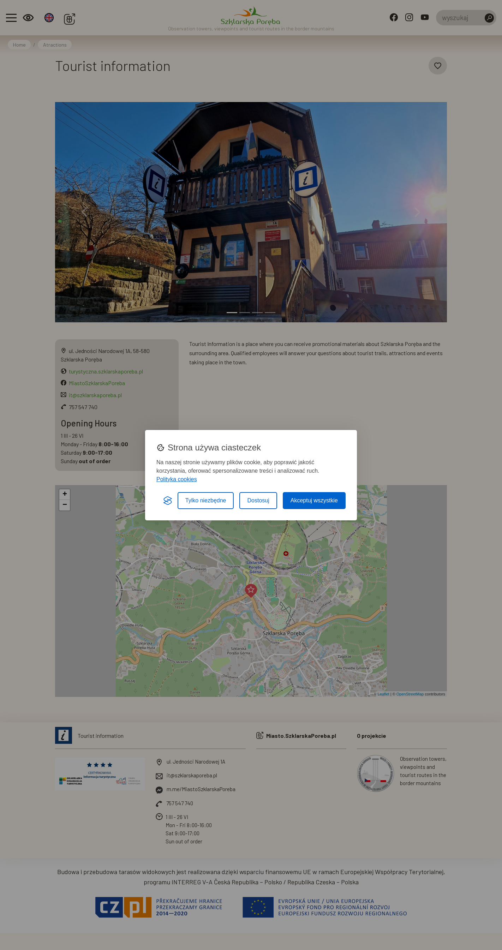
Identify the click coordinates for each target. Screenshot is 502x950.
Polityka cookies (176, 479)
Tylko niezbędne (205, 500)
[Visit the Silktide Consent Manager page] (167, 500)
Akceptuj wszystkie (314, 500)
